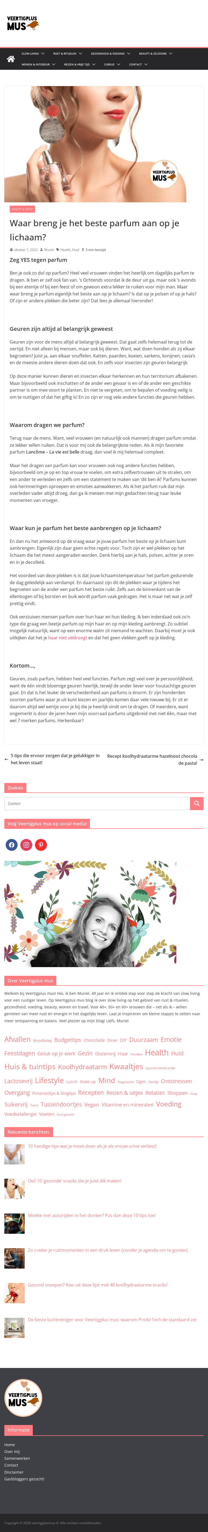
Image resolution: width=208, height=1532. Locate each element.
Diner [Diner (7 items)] (112, 1040)
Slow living (30, 53)
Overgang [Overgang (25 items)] (17, 1092)
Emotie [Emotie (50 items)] (171, 1039)
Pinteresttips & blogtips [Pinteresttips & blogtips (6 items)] (54, 1093)
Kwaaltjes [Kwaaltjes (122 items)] (126, 1066)
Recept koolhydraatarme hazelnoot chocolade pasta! (155, 759)
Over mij (12, 1451)
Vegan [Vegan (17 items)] (91, 1104)
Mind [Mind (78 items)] (106, 1080)
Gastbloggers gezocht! (24, 1478)
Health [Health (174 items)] (157, 1052)
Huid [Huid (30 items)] (177, 1053)
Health (65, 249)
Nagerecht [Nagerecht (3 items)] (126, 1082)
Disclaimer (14, 1472)
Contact (135, 64)
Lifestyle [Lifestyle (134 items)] (49, 1080)
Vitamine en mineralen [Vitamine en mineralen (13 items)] (128, 1104)
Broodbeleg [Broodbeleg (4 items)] (42, 1040)
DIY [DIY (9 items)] (123, 1040)
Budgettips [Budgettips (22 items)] (67, 1039)
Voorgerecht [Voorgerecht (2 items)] (65, 1114)
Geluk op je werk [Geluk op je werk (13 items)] (56, 1053)
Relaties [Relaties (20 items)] (155, 1092)
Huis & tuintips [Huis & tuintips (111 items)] (30, 1066)
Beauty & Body (22, 209)
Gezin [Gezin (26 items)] (85, 1053)
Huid (75, 249)
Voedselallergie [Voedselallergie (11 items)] (20, 1114)
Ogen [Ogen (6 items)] (141, 1081)
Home (9, 1444)
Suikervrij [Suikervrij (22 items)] (16, 1104)
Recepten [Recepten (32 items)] (91, 1092)
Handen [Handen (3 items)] (136, 1054)
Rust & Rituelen (64, 53)
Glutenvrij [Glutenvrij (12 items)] (105, 1053)
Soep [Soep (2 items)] (193, 1094)
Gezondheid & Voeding (108, 53)
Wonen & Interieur (36, 64)
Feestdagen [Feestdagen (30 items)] (19, 1053)
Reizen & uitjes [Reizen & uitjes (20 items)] (124, 1092)
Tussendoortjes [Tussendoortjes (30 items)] (61, 1104)
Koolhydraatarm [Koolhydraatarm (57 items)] (82, 1066)
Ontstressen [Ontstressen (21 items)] (176, 1081)
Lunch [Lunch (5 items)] (71, 1081)
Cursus (109, 64)
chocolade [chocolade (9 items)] (94, 1040)
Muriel (49, 249)
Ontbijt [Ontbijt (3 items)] (153, 1082)
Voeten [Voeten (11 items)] (46, 1114)
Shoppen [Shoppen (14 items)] (177, 1093)
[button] (42, 53)
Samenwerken (17, 1458)
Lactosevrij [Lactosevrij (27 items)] (18, 1081)
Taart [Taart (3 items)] (34, 1105)
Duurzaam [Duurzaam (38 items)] (143, 1039)
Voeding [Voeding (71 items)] (168, 1103)
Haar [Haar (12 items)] (123, 1053)
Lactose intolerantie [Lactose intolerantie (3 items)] (160, 1068)
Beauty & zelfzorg (153, 53)
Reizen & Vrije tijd (77, 64)
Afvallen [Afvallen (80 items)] (17, 1039)
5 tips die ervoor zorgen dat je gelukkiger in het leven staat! (52, 759)
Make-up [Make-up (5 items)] (88, 1081)
